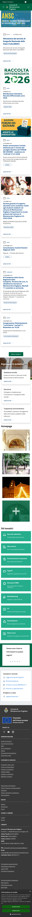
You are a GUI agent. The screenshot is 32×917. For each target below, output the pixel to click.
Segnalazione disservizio (8, 866)
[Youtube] (8, 732)
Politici (3, 751)
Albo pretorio (5, 883)
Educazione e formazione (8, 786)
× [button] (30, 891)
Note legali (4, 887)
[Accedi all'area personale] (25, 2)
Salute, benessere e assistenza (10, 793)
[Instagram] (13, 732)
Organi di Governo (6, 741)
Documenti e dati (6, 756)
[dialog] (16, 903)
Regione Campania (8, 2)
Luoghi (3, 818)
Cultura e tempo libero (7, 767)
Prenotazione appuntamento (9, 864)
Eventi (3, 820)
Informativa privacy (6, 885)
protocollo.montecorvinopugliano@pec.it (15, 848)
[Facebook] (4, 732)
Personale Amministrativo (8, 753)
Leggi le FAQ (4, 869)
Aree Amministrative (7, 744)
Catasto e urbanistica (7, 774)
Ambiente (4, 790)
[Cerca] (28, 7)
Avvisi (8, 34)
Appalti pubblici (5, 772)
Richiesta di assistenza (7, 871)
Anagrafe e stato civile (7, 765)
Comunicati (7, 272)
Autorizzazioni (5, 795)
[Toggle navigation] (3, 7)
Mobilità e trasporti (6, 777)
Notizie (6, 318)
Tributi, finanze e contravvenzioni (10, 788)
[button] (16, 914)
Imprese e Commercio (7, 769)
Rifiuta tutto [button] (15, 911)
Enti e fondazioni (6, 748)
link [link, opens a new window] (2, 903)
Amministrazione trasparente (9, 880)
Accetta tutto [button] (16, 907)
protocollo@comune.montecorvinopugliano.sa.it (15, 853)
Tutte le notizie (16, 354)
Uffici (2, 746)
